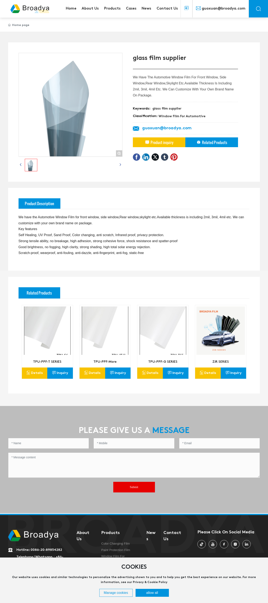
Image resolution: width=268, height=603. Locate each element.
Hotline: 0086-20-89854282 (39, 550)
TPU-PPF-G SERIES (162, 362)
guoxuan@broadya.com (224, 9)
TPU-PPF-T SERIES (47, 362)
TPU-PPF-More (105, 362)
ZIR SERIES (220, 362)
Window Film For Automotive (182, 116)
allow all (152, 592)
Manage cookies (116, 592)
